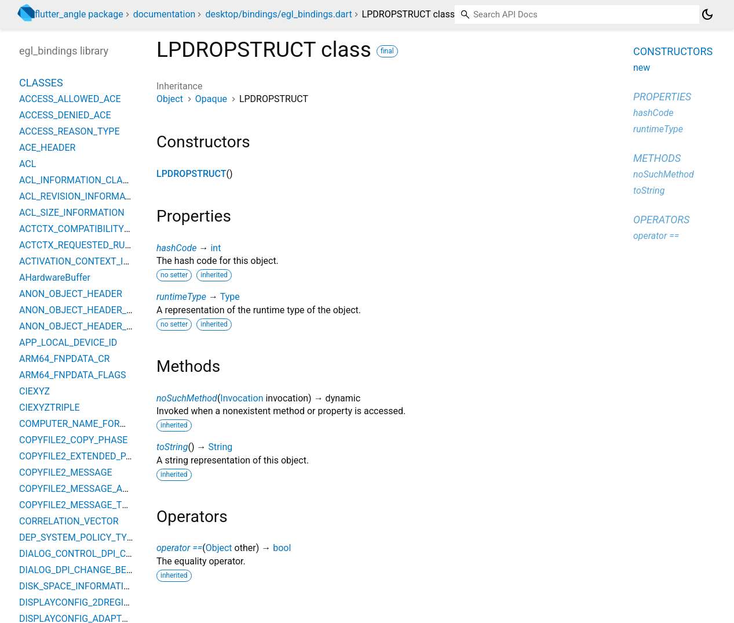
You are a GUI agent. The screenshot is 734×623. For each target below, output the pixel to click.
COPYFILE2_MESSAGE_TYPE (78, 504)
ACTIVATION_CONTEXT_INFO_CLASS (96, 261)
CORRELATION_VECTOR (69, 521)
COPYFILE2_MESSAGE (65, 472)
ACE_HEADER (47, 147)
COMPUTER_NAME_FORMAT (79, 423)
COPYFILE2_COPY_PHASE (73, 439)
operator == (179, 547)
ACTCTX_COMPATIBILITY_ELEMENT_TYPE (107, 228)
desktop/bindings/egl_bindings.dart (278, 14)
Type (230, 296)
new (641, 67)
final (387, 51)
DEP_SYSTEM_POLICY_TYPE (78, 537)
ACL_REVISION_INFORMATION (82, 196)
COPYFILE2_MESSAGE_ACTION (84, 488)
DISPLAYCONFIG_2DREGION (78, 602)
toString (172, 446)
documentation (164, 14)
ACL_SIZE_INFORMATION (72, 212)
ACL (27, 163)
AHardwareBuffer (54, 277)
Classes (41, 83)
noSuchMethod (186, 398)
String (220, 446)
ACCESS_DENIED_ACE (65, 115)
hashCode (176, 247)
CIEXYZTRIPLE (49, 407)
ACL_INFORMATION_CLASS (76, 180)
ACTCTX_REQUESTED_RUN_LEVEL (90, 245)
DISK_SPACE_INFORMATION (78, 586)
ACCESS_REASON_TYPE (69, 131)
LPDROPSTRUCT (191, 173)
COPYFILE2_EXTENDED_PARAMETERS (99, 456)
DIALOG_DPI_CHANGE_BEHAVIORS (92, 569)
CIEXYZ (34, 391)
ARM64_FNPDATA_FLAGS (72, 375)
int (215, 247)
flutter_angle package (79, 14)
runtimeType (181, 296)
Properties (662, 96)
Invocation (241, 398)
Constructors (673, 51)
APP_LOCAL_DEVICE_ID (68, 342)
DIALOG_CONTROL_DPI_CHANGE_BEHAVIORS (114, 553)
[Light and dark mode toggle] (707, 14)
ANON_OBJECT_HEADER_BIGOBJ (88, 310)
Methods (657, 158)
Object (169, 98)
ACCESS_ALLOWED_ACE (70, 98)
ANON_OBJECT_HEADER (70, 293)
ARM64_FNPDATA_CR (64, 358)
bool (282, 547)
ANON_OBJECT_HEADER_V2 (78, 326)
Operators (661, 219)
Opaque (211, 98)
